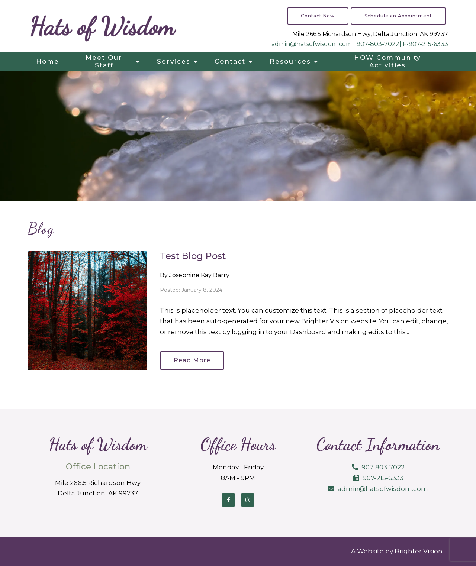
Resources (290, 61)
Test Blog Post (193, 255)
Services (173, 61)
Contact (230, 61)
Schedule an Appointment (398, 16)
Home (47, 61)
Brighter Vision (419, 551)
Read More (192, 360)
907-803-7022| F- (383, 44)
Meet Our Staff (104, 61)
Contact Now (318, 16)
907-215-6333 (428, 44)
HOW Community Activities (387, 61)
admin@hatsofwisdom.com (311, 44)
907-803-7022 (383, 467)
